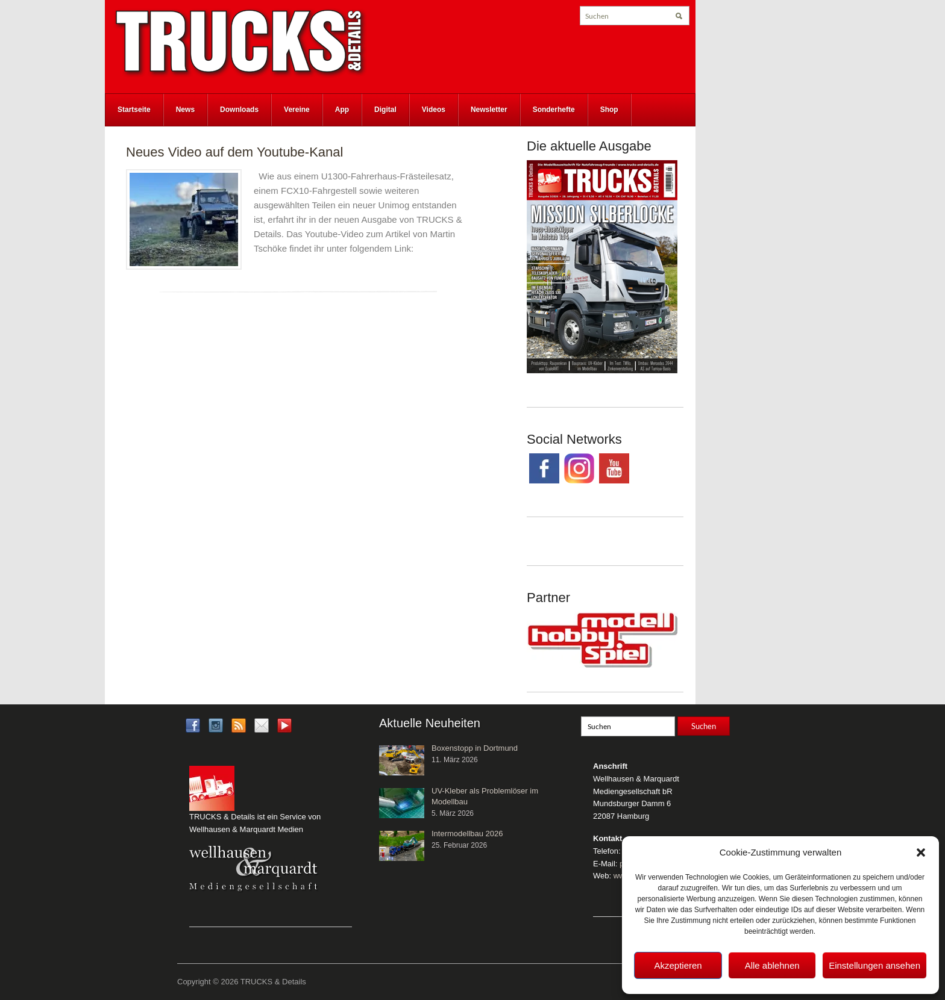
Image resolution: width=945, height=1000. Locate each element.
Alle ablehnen (772, 965)
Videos (433, 109)
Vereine (297, 109)
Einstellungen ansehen (874, 965)
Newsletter (489, 109)
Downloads (239, 109)
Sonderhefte (554, 109)
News (185, 109)
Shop (609, 109)
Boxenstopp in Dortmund (475, 748)
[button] (921, 852)
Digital (385, 109)
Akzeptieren (678, 965)
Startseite (134, 109)
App (342, 109)
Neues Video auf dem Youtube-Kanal (234, 152)
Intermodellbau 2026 (467, 833)
